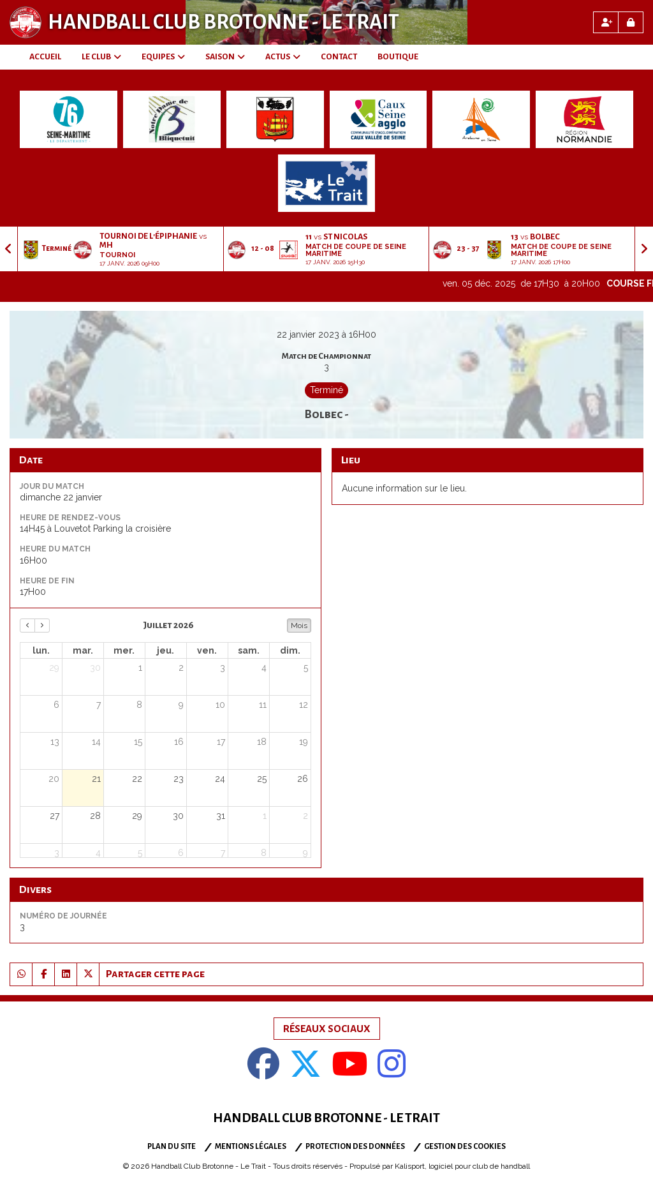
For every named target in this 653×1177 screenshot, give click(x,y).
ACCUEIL (45, 56)
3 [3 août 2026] (56, 853)
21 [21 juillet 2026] (96, 779)
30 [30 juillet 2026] (178, 816)
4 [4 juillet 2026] (264, 668)
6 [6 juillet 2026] (56, 705)
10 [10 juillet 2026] (220, 705)
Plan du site (171, 1147)
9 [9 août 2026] (305, 853)
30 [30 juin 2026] (95, 668)
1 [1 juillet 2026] (140, 668)
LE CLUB (101, 56)
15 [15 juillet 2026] (138, 742)
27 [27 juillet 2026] (54, 816)
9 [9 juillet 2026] (181, 705)
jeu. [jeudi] (165, 650)
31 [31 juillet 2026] (220, 816)
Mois (299, 625)
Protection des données (355, 1147)
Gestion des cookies (465, 1147)
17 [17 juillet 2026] (221, 742)
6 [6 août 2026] (181, 853)
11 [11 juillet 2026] (263, 705)
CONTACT (339, 56)
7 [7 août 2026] (223, 853)
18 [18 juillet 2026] (262, 742)
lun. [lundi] (41, 650)
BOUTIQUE (398, 56)
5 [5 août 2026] (140, 853)
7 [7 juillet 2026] (98, 705)
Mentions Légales (250, 1147)
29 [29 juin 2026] (54, 668)
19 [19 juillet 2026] (303, 742)
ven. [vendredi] (207, 650)
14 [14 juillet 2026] (96, 742)
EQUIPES (163, 56)
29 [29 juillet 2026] (137, 816)
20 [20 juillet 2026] (53, 779)
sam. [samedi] (249, 650)
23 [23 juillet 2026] (178, 779)
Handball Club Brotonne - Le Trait (223, 22)
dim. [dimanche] (290, 650)
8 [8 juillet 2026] (139, 705)
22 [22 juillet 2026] (137, 779)
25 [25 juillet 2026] (262, 779)
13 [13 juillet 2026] (54, 742)
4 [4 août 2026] (98, 853)
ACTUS (282, 56)
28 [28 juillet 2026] (95, 816)
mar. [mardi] (83, 650)
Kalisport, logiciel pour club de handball (462, 1166)
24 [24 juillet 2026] (220, 779)
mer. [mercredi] (124, 650)
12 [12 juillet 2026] (303, 705)
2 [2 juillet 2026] (181, 668)
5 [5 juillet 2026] (306, 668)
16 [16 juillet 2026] (179, 742)
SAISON (225, 56)
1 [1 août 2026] (265, 816)
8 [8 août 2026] (264, 853)
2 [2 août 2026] (305, 816)
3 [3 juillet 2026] (222, 668)
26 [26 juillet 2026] (302, 779)
